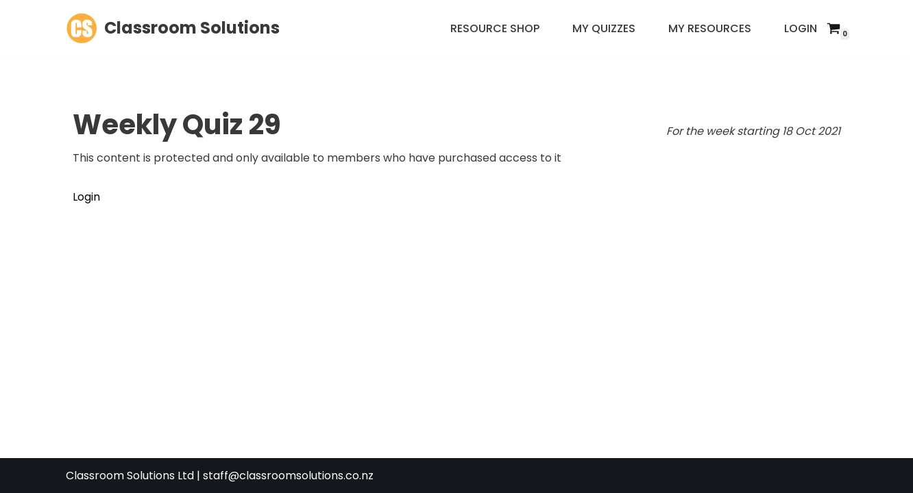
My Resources (709, 28)
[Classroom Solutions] (173, 28)
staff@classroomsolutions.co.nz (288, 475)
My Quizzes (603, 28)
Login (800, 28)
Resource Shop (494, 28)
